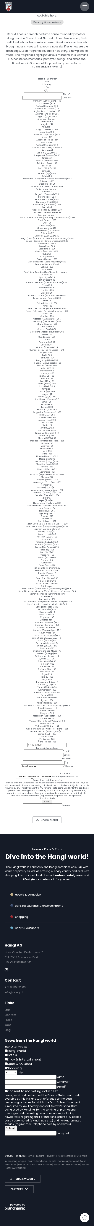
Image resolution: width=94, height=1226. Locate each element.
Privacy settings (65, 1156)
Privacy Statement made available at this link (60, 782)
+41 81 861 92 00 (15, 987)
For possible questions (47, 748)
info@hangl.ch (14, 992)
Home (37, 849)
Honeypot (66, 805)
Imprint (40, 1156)
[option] (47, 101)
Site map (82, 1156)
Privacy (50, 1156)
